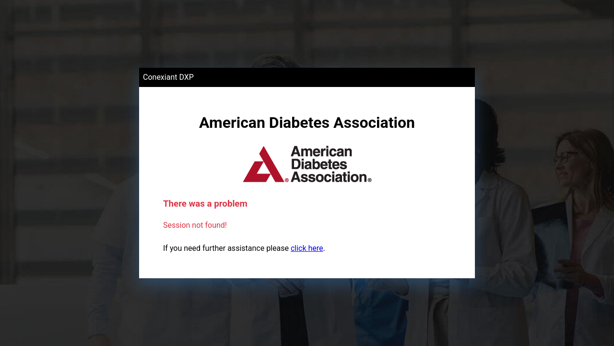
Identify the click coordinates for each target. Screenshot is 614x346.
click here (307, 248)
